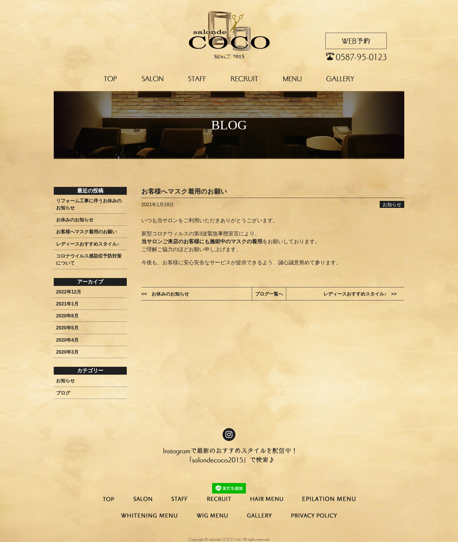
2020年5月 (67, 327)
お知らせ (65, 380)
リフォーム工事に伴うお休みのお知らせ (89, 204)
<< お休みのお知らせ (165, 293)
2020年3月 (67, 352)
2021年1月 (67, 303)
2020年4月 (67, 340)
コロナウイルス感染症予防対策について (89, 259)
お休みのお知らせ (74, 219)
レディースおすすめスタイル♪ (87, 243)
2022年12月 (68, 291)
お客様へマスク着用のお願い (86, 231)
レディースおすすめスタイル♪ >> (360, 293)
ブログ (63, 392)
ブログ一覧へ (269, 293)
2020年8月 (67, 315)
